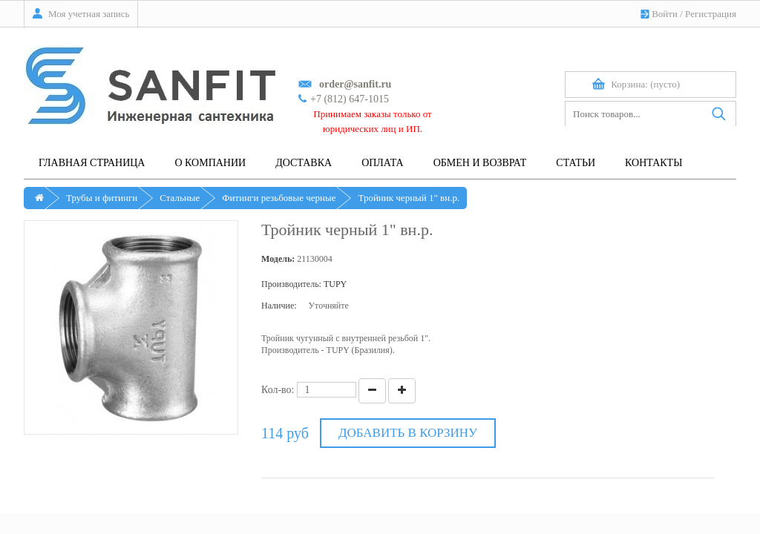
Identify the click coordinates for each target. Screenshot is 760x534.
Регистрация (710, 13)
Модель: (278, 259)
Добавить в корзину (407, 433)
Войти (665, 13)
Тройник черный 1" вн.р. (408, 197)
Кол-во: (278, 389)
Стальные (180, 197)
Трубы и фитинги (101, 197)
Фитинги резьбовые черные (278, 197)
